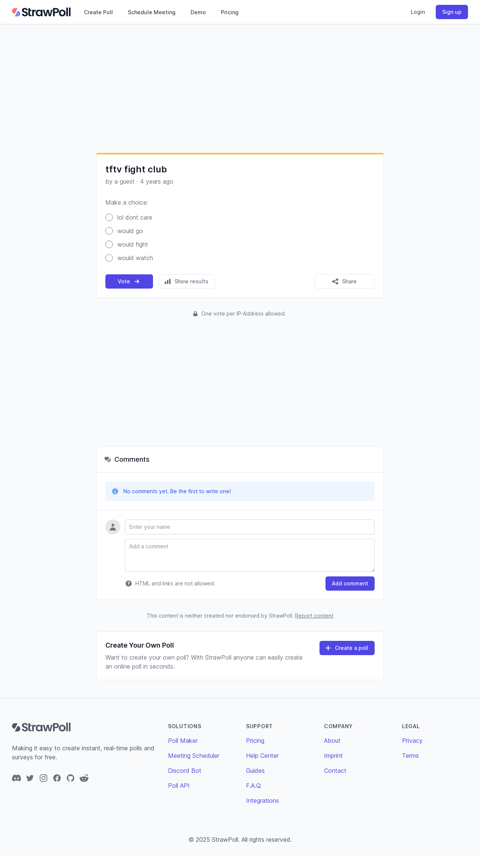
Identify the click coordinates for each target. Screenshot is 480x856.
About (332, 740)
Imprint (333, 755)
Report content (314, 615)
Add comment (350, 583)
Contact (335, 770)
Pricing (229, 12)
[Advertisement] (240, 88)
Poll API (179, 785)
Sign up (452, 12)
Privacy (412, 740)
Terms (410, 755)
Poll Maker (183, 740)
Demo (198, 12)
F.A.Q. (254, 785)
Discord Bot (184, 770)
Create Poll (98, 12)
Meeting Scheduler (193, 755)
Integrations (262, 800)
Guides (255, 770)
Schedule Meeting (152, 12)
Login (418, 12)
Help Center (262, 755)
